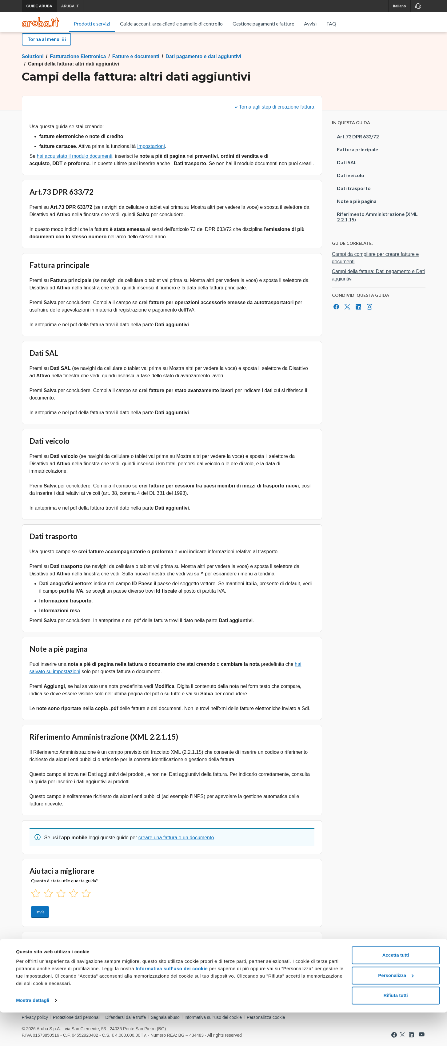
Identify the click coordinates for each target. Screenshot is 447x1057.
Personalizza (395, 1019)
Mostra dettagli (32, 1044)
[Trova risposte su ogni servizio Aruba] (40, 22)
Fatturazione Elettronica (78, 67)
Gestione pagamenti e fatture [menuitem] (263, 23)
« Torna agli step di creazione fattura (274, 118)
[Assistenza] (417, 6)
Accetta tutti (395, 999)
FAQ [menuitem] (331, 23)
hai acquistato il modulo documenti (74, 167)
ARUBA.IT (70, 6)
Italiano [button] (399, 6)
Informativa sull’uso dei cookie (171, 1013)
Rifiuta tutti (395, 1040)
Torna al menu (46, 50)
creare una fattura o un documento (176, 848)
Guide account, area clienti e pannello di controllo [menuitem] (171, 23)
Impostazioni (151, 157)
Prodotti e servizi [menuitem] (92, 23)
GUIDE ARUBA (39, 6)
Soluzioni (33, 67)
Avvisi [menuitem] (310, 23)
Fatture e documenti (135, 67)
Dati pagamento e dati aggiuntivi (203, 67)
